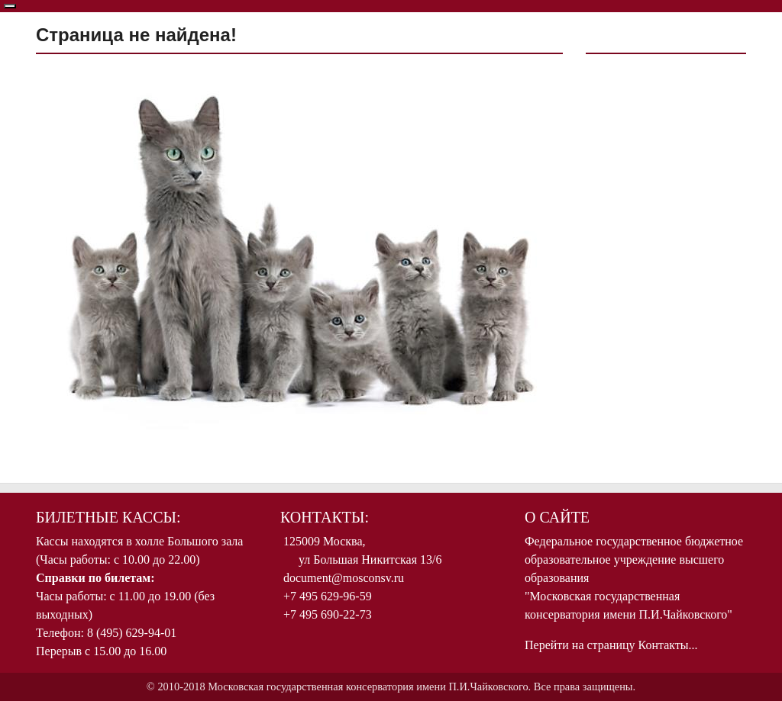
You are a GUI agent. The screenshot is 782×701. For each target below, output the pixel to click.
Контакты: (324, 517)
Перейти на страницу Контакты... (611, 644)
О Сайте (557, 517)
